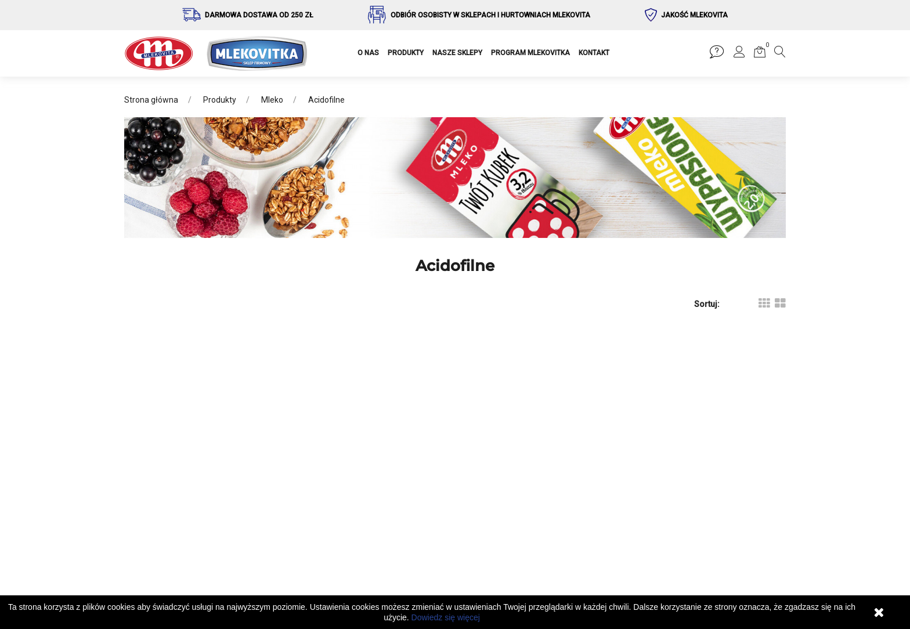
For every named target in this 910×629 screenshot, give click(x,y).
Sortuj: (707, 304)
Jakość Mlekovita (694, 15)
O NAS (368, 53)
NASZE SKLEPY (457, 53)
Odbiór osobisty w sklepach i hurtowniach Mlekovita (490, 15)
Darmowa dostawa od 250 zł (259, 15)
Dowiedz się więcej (445, 617)
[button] (739, 54)
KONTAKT (594, 53)
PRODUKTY (406, 53)
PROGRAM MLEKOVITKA (530, 53)
